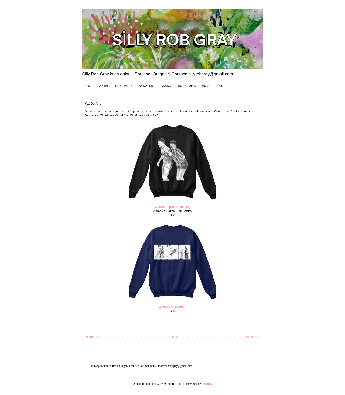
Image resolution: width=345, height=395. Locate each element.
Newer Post (93, 336)
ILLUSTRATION (124, 85)
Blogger (206, 383)
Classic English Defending (172, 207)
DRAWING (165, 85)
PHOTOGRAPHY (186, 85)
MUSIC (206, 85)
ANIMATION (146, 85)
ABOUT (220, 85)
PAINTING (104, 85)
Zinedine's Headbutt (172, 306)
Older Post (252, 336)
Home (173, 336)
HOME (88, 85)
